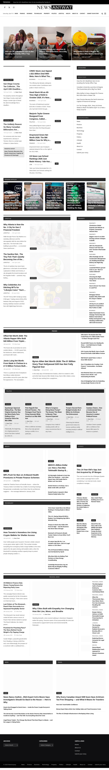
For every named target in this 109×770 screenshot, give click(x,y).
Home (77, 746)
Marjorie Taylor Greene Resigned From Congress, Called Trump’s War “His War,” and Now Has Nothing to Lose (40, 117)
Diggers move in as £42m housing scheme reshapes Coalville (97, 240)
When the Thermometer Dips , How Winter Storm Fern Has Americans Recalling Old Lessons (98, 604)
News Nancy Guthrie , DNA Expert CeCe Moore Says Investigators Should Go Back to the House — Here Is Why (27, 701)
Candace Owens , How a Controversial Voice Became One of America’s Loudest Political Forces (94, 414)
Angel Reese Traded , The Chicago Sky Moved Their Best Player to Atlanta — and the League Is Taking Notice (28, 723)
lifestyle (8, 220)
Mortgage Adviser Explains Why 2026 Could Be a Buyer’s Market (97, 298)
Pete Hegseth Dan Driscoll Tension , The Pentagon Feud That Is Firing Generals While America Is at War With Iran (33, 415)
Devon (94, 647)
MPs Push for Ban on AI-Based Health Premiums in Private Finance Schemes (21, 478)
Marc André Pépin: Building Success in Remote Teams (97, 501)
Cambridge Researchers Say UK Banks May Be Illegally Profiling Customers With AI (58, 568)
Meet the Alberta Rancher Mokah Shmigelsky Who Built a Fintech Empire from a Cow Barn (82, 530)
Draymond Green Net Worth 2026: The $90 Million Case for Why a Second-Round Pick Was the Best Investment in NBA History (39, 139)
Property (47, 13)
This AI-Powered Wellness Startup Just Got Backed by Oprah (58, 553)
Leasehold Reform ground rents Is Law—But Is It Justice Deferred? (97, 271)
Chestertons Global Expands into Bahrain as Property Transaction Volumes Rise (96, 230)
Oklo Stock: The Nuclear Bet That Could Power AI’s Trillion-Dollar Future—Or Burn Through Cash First (92, 338)
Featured (92, 256)
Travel (60, 664)
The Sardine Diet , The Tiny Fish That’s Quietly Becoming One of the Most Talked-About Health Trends (14, 260)
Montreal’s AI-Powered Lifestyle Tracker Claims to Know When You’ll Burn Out (59, 537)
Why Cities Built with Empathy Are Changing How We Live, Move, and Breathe (53, 611)
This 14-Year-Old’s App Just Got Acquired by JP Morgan (89, 473)
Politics (54, 13)
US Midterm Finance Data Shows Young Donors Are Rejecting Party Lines (13, 587)
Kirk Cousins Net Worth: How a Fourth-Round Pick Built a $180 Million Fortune (93, 354)
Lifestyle (61, 13)
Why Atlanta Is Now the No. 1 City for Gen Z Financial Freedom (14, 229)
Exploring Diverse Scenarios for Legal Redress (98, 642)
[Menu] (105, 13)
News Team (8, 57)
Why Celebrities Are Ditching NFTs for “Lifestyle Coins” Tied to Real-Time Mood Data (14, 290)
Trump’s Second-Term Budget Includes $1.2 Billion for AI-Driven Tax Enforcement (73, 413)
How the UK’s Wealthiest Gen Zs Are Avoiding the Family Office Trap (32, 2)
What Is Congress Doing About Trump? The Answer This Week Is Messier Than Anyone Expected (54, 414)
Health (68, 13)
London (95, 625)
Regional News (44, 45)
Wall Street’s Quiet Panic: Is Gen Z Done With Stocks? (91, 361)
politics (9, 393)
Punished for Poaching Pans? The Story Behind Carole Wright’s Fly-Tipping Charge (14, 632)
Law (57, 165)
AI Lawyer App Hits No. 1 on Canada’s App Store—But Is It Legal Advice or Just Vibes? (59, 545)
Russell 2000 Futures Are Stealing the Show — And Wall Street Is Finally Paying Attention (92, 347)
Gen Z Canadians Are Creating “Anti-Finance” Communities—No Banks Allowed (92, 368)
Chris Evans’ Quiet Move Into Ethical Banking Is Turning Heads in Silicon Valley (59, 512)
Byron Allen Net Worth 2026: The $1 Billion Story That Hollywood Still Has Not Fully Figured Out (53, 366)
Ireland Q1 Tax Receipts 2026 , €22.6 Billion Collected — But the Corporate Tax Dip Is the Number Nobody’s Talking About (96, 201)
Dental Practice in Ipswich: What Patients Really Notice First (58, 495)
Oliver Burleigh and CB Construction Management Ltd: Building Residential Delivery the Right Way (97, 261)
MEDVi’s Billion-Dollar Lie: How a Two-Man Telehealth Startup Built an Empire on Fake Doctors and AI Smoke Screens (58, 470)
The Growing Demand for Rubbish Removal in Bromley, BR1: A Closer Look (98, 631)
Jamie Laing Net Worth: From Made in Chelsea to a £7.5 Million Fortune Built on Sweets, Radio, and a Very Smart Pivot (15, 366)
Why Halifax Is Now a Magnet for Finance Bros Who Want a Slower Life (88, 52)
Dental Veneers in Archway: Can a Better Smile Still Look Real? (58, 488)
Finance (22, 13)
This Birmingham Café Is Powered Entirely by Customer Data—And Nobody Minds (98, 590)
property (81, 220)
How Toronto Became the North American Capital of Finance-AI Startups (13, 153)
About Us (75, 13)
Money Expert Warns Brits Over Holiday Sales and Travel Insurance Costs (78, 711)
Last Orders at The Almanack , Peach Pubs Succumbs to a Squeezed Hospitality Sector (14, 608)
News (16, 13)
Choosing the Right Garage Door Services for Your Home (97, 280)
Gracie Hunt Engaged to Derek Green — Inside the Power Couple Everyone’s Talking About (26, 710)
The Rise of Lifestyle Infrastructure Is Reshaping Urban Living (75, 715)
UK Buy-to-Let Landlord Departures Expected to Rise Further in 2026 (96, 307)
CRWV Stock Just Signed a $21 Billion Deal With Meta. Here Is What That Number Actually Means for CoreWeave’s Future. (40, 74)
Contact (82, 13)
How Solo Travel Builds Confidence (67, 706)
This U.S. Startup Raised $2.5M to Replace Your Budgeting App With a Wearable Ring (59, 520)
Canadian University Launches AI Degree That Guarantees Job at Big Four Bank (53, 51)
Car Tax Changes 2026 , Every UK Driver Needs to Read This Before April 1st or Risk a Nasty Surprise (91, 108)
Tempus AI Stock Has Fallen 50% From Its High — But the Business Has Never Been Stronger (58, 528)
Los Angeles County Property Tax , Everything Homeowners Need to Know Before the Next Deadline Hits (33, 202)
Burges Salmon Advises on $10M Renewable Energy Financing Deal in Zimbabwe (98, 618)
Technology (38, 13)
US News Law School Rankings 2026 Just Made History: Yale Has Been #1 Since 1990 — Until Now (40, 161)
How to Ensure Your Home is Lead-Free (97, 289)
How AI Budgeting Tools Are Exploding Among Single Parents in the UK (92, 384)
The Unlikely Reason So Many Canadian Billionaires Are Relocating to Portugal (12, 127)
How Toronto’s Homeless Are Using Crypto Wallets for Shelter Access (20, 535)
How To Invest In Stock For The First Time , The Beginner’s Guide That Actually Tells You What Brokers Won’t (54, 202)
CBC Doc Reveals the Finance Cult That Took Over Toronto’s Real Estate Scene (97, 250)
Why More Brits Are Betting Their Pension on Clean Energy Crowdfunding (58, 560)
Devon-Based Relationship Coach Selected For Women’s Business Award (98, 653)
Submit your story (93, 13)
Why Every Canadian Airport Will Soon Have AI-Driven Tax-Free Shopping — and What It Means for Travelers (80, 700)
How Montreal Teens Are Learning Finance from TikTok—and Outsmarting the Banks (91, 376)
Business (29, 13)
